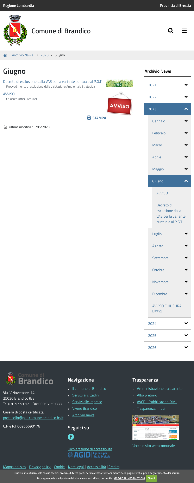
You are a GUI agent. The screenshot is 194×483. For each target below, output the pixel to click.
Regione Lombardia (18, 5)
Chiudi (151, 478)
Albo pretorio (147, 395)
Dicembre (170, 294)
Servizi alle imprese (87, 402)
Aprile (170, 157)
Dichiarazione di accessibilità (90, 449)
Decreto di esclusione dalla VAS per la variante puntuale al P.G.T (52, 81)
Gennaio (170, 121)
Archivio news (83, 415)
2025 (168, 335)
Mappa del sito (14, 467)
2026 (168, 347)
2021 (168, 85)
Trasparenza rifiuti (151, 408)
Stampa (96, 118)
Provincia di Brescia (175, 5)
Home (5, 55)
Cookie (59, 467)
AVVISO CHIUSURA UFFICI (167, 308)
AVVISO (9, 94)
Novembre (170, 282)
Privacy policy (40, 467)
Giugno (170, 181)
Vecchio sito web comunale (153, 445)
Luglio (170, 234)
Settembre (170, 258)
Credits (113, 467)
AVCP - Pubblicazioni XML (157, 402)
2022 (168, 97)
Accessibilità (96, 467)
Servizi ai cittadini (86, 395)
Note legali (76, 467)
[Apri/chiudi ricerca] (171, 31)
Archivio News (22, 55)
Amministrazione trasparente (159, 388)
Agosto (170, 246)
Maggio (170, 169)
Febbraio (170, 133)
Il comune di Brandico (89, 388)
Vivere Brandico (84, 408)
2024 (168, 323)
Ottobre (170, 270)
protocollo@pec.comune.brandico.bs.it (33, 417)
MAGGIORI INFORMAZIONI (129, 478)
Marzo (170, 145)
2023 (44, 55)
